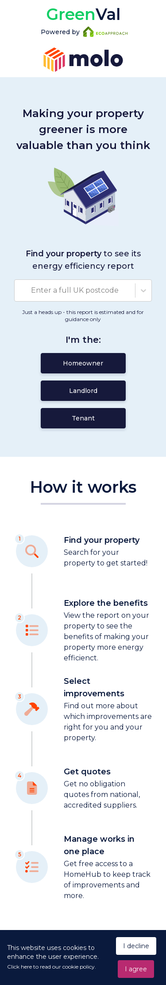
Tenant (83, 418)
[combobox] (20, 290)
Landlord (83, 391)
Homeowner (83, 363)
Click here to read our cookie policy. (51, 966)
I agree (136, 969)
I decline (136, 946)
